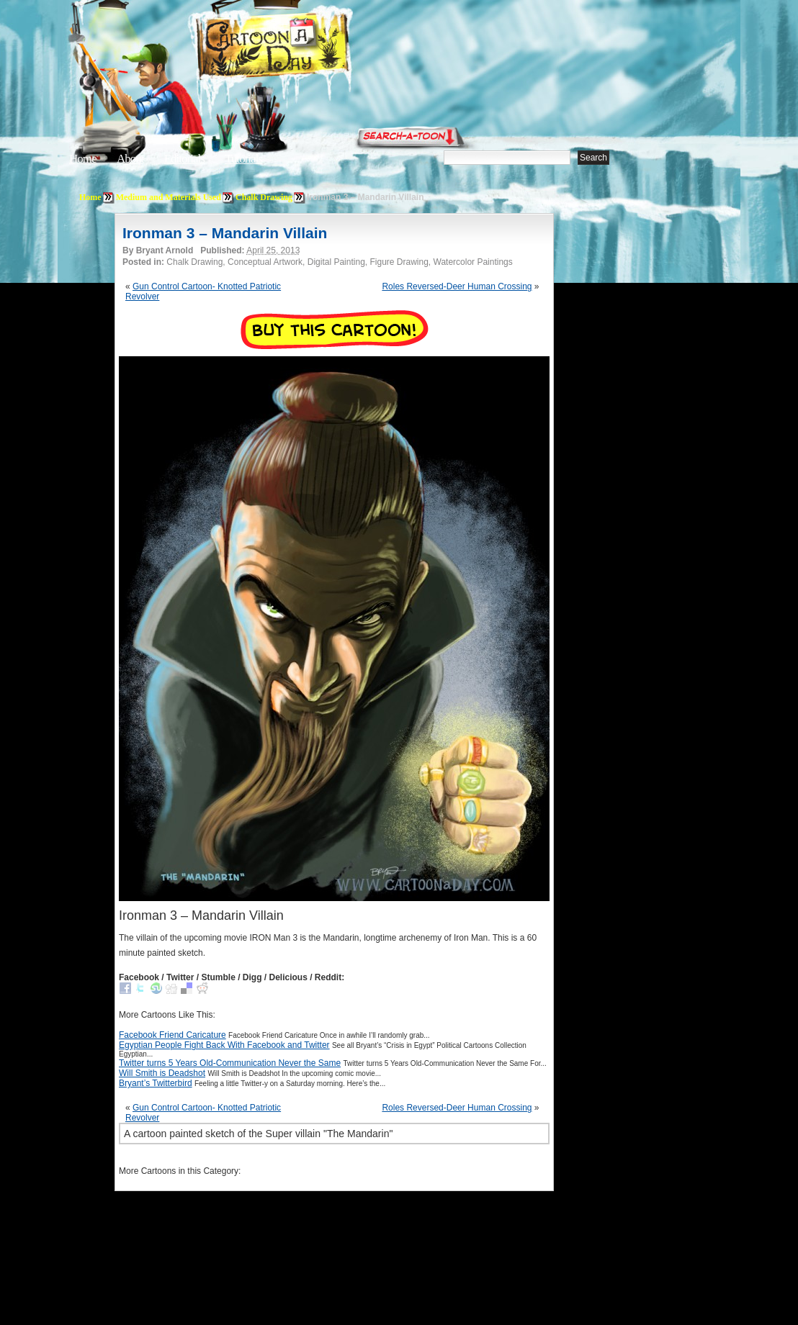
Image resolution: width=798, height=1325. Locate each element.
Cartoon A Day (308, 47)
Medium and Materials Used (168, 197)
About (130, 159)
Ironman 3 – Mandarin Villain (224, 233)
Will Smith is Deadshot (162, 1073)
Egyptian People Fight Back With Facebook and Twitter (224, 1045)
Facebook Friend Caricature (172, 1035)
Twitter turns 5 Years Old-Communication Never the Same (230, 1063)
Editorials (184, 159)
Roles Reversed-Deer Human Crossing (457, 286)
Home (83, 159)
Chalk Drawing (264, 197)
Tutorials (243, 159)
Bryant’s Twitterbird (155, 1083)
